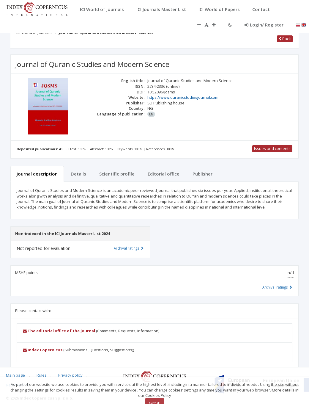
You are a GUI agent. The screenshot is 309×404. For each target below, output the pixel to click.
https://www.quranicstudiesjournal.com (182, 97)
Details (78, 174)
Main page (15, 375)
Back (285, 38)
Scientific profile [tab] (117, 174)
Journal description (37, 174)
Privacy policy (70, 375)
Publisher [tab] (202, 174)
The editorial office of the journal (59, 330)
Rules (42, 375)
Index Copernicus (42, 350)
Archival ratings (277, 287)
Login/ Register (264, 25)
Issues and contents (272, 148)
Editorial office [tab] (163, 174)
